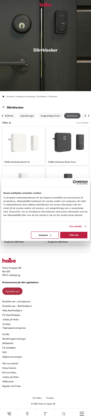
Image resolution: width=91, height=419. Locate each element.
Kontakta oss (12, 291)
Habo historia (9, 367)
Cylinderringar (27, 115)
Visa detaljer (75, 226)
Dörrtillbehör (42, 96)
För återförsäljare (11, 314)
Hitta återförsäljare (12, 310)
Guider (5, 334)
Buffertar (9, 115)
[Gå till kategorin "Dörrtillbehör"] (5, 107)
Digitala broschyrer (12, 356)
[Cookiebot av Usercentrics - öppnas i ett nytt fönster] (75, 182)
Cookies (6, 323)
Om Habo (37, 398)
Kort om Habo (9, 372)
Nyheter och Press (11, 385)
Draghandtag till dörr (50, 115)
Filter (6, 122)
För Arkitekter (9, 347)
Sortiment (10, 96)
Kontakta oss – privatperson (16, 301)
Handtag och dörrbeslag (25, 96)
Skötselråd (7, 343)
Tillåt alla (73, 235)
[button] (64, 414)
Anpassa (45, 235)
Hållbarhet (7, 381)
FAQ (4, 352)
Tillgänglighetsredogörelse (14, 328)
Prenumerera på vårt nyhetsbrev (20, 282)
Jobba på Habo (10, 319)
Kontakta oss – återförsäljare (17, 305)
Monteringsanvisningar (14, 338)
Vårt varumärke (10, 363)
